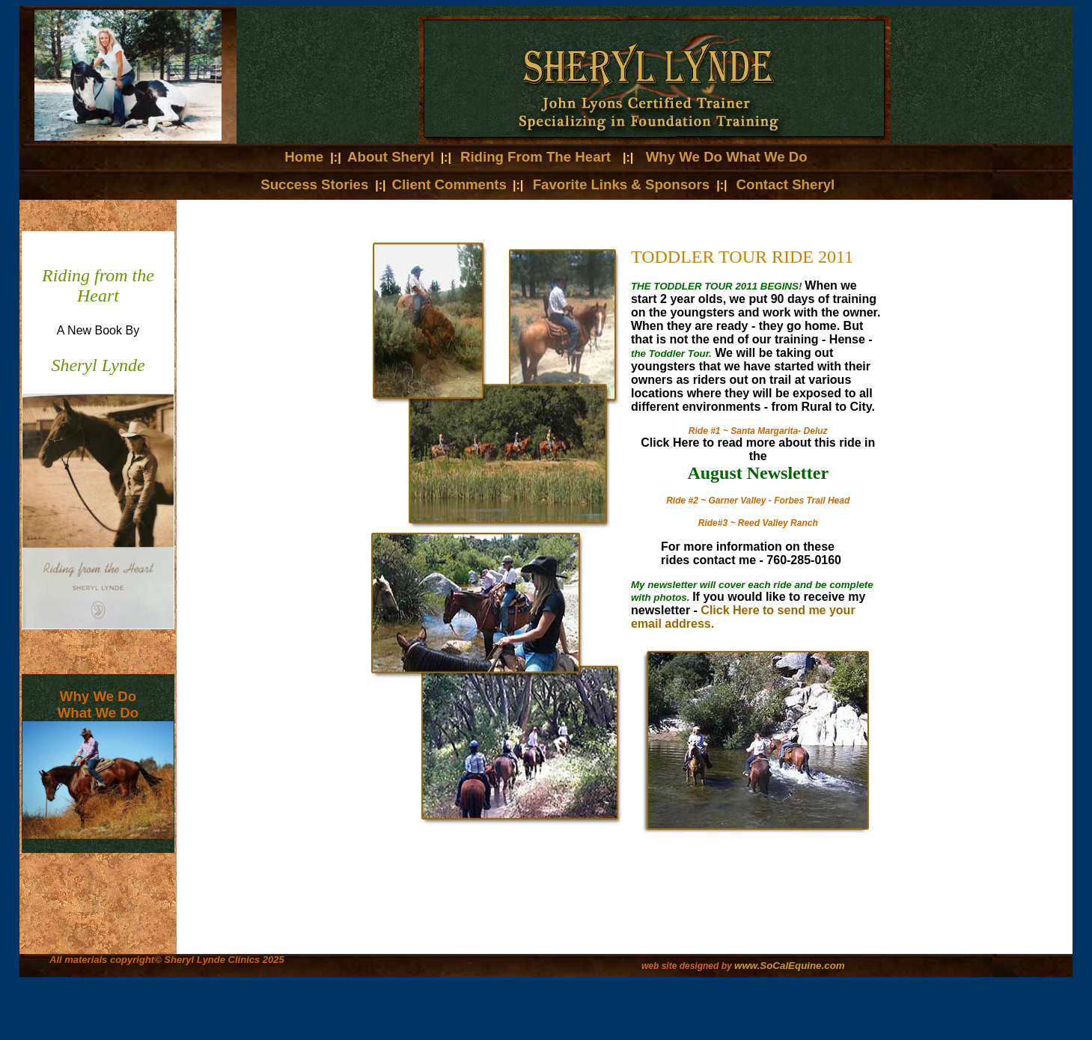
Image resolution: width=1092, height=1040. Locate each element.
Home (305, 157)
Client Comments (449, 184)
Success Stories (314, 184)
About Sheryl (390, 157)
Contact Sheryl (785, 184)
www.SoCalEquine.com (789, 965)
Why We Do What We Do (727, 157)
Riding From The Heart (535, 157)
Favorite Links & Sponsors (623, 184)
